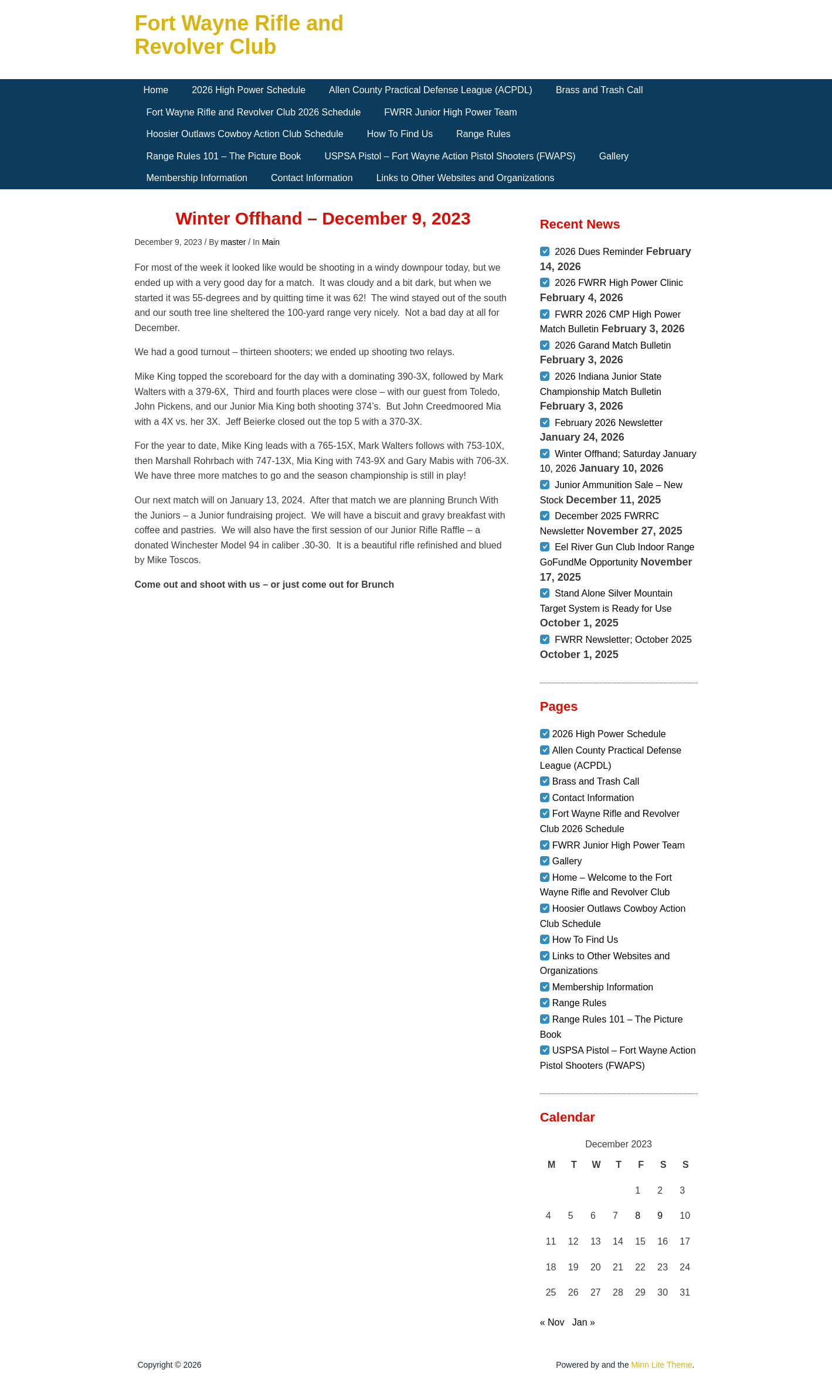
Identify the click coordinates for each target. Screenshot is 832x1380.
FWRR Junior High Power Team (450, 112)
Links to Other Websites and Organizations (465, 178)
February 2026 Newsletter (609, 423)
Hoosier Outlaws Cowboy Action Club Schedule (245, 134)
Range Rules (483, 134)
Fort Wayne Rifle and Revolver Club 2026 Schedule (254, 112)
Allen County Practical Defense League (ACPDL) (430, 90)
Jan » (583, 1322)
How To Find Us (400, 134)
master (233, 242)
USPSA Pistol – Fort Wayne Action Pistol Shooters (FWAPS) (449, 156)
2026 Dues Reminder (599, 252)
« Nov (552, 1322)
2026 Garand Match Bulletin (613, 345)
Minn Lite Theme (661, 1364)
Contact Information (312, 178)
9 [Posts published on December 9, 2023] (660, 1216)
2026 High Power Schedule (248, 90)
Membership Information (197, 178)
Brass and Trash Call (599, 90)
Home (156, 90)
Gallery (614, 156)
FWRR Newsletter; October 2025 (623, 640)
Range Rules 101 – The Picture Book (224, 156)
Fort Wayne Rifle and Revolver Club (239, 35)
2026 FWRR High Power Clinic (619, 283)
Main (271, 242)
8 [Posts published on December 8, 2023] (637, 1216)
